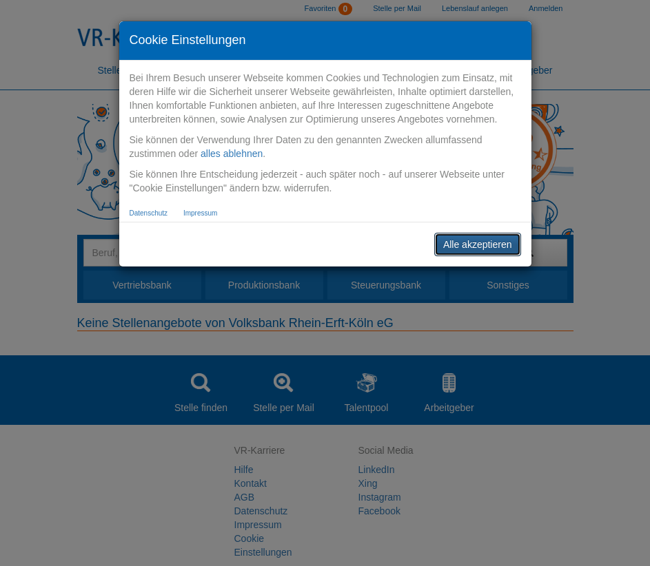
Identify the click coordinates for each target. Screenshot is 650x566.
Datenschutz (149, 213)
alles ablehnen (232, 153)
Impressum (200, 213)
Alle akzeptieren (477, 244)
